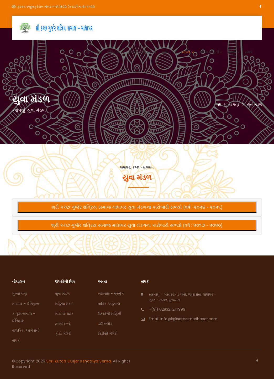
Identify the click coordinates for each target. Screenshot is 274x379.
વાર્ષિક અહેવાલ (109, 303)
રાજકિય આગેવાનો (142, 52)
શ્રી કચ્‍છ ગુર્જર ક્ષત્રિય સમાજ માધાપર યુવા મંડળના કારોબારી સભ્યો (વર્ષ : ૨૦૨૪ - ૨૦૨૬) (137, 207)
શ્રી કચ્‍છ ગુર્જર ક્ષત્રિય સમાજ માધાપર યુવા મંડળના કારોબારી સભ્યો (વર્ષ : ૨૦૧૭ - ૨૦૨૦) (137, 225)
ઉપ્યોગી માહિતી (109, 313)
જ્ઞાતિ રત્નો (169, 52)
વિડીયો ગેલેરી (108, 333)
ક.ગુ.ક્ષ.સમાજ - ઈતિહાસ (23, 317)
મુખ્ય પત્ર (94, 52)
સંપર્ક (249, 52)
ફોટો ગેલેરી (63, 333)
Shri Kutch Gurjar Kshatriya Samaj (79, 361)
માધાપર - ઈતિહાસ (25, 303)
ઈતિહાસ (115, 52)
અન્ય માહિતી (210, 52)
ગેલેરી (233, 52)
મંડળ (188, 52)
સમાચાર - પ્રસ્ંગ (111, 293)
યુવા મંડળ (62, 293)
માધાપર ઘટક (64, 313)
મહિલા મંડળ (64, 303)
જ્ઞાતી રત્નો (63, 323)
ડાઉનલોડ (105, 323)
